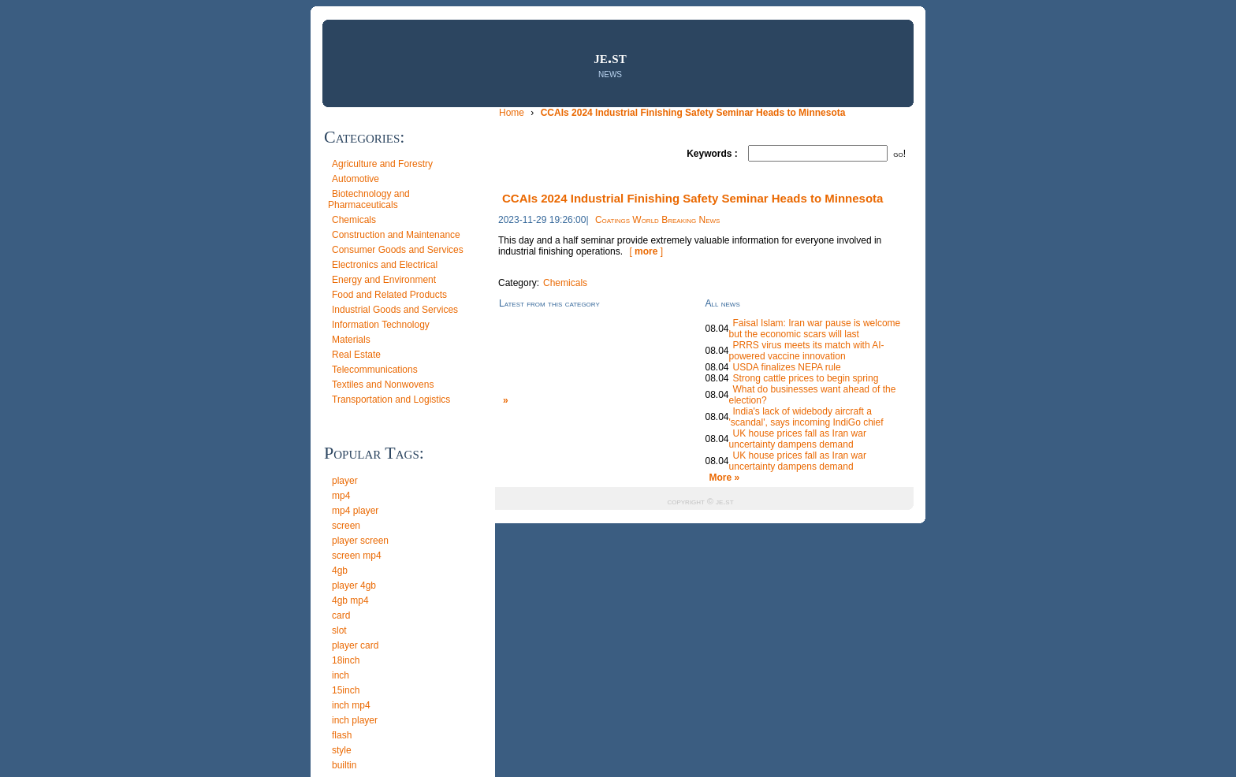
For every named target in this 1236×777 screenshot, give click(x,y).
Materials (351, 339)
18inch (345, 660)
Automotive (355, 178)
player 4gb (354, 585)
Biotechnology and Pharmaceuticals (369, 199)
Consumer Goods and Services (398, 249)
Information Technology (381, 324)
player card (355, 645)
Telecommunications (375, 369)
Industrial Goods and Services (395, 309)
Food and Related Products (389, 294)
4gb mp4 (350, 600)
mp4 (341, 495)
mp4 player (355, 510)
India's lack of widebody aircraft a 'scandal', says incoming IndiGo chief (806, 417)
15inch (345, 690)
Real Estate (356, 354)
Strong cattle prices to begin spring (806, 378)
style (342, 750)
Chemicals (354, 219)
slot (339, 630)
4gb (340, 570)
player (345, 480)
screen (346, 525)
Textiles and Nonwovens (383, 384)
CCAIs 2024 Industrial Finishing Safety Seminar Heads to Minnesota (693, 112)
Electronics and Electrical (384, 264)
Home (513, 112)
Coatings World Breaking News (657, 219)
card (341, 615)
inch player (355, 720)
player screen (360, 540)
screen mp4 (357, 555)
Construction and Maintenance (396, 234)
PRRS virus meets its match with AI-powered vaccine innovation (806, 351)
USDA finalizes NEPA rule (787, 367)
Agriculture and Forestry (382, 163)
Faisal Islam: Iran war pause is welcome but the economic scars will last (815, 329)
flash (342, 735)
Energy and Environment (384, 279)
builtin (344, 765)
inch (340, 675)
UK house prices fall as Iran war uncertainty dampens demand (797, 439)
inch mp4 (351, 705)
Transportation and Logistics (391, 399)
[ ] (646, 251)
